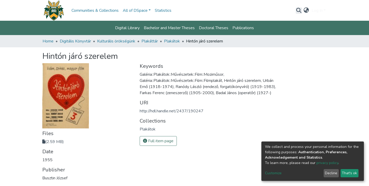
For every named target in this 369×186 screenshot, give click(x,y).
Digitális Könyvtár (75, 41)
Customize (273, 173)
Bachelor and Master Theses (169, 28)
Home (48, 41)
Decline (331, 173)
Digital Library (127, 28)
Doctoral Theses (213, 28)
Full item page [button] (158, 141)
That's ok (349, 173)
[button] (306, 10)
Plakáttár (149, 41)
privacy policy (327, 162)
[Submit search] (299, 10)
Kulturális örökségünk (116, 41)
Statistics (163, 10)
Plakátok (172, 41)
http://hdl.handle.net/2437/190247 (171, 111)
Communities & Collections (95, 10)
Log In (317, 10)
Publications (243, 28)
